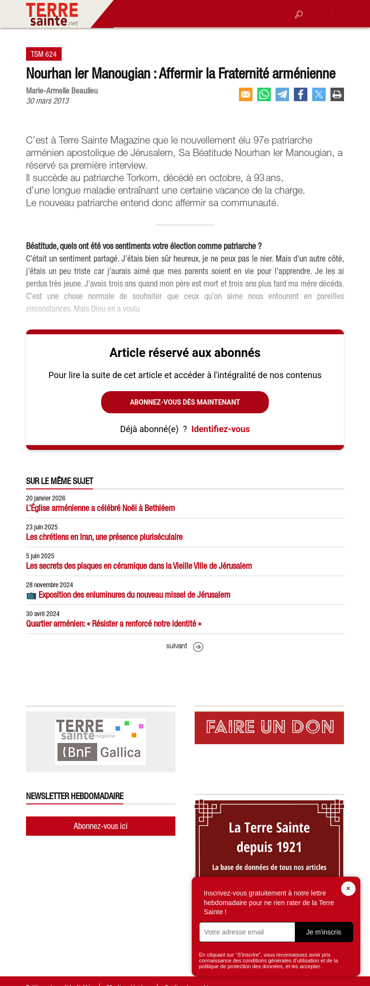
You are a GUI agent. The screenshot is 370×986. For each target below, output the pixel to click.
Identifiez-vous (220, 429)
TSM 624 (44, 54)
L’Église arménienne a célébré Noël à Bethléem (100, 508)
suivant (176, 647)
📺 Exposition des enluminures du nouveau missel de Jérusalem (128, 595)
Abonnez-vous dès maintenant (185, 402)
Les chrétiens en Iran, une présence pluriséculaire (104, 537)
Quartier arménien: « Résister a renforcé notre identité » (113, 623)
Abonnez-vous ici (101, 826)
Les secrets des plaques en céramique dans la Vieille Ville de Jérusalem (139, 566)
